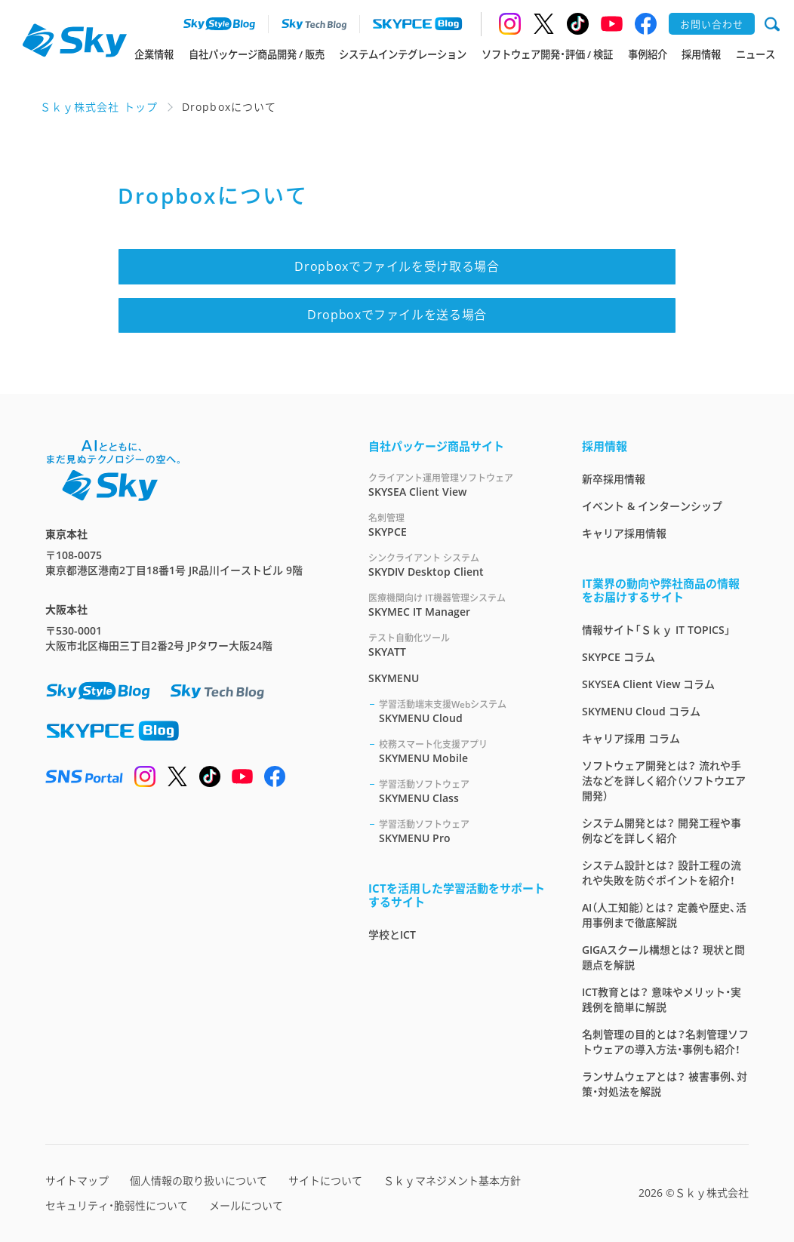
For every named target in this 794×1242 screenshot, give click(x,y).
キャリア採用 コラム (631, 738)
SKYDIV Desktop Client (457, 565)
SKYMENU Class (462, 791)
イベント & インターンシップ (652, 506)
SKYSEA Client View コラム (648, 684)
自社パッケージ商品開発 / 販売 (257, 54)
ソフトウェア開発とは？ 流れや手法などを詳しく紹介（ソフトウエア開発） (664, 780)
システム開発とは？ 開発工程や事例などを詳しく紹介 (661, 830)
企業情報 (154, 54)
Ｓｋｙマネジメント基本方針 (452, 1180)
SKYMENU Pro (462, 831)
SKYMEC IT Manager (457, 605)
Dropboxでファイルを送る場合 (397, 314)
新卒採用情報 (613, 479)
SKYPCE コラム (618, 657)
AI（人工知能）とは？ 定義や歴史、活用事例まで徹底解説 (664, 915)
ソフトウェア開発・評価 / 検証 (547, 54)
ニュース (755, 54)
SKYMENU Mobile (462, 751)
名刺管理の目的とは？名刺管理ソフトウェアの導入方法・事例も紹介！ (665, 1041)
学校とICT (392, 934)
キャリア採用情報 (624, 533)
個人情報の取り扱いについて (198, 1180)
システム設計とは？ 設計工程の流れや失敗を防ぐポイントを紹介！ (661, 872)
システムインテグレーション (402, 54)
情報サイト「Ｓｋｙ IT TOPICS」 (656, 630)
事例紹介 (647, 54)
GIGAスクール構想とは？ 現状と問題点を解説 (663, 957)
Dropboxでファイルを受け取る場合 (396, 266)
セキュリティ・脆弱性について (116, 1205)
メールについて (246, 1205)
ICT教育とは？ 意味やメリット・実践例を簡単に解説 (661, 999)
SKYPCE (457, 525)
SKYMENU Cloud (462, 711)
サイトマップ (77, 1180)
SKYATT (457, 645)
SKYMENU (393, 678)
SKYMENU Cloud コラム (641, 711)
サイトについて (325, 1180)
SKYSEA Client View (457, 485)
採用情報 (701, 54)
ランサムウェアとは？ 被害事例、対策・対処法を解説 (664, 1084)
